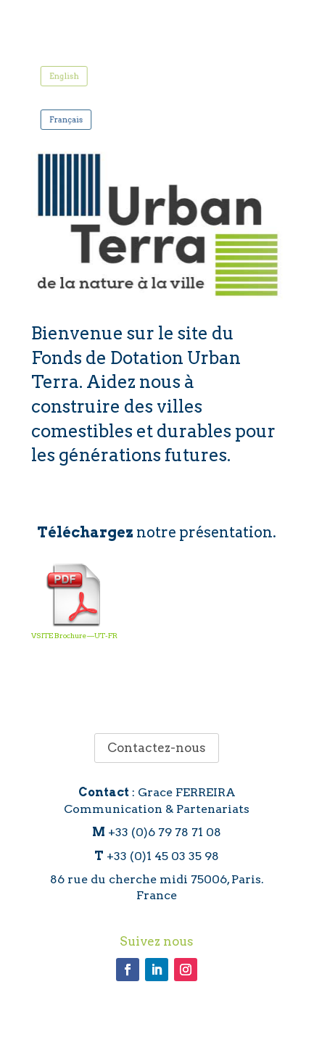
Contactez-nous (156, 747)
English (68, 75)
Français (70, 118)
